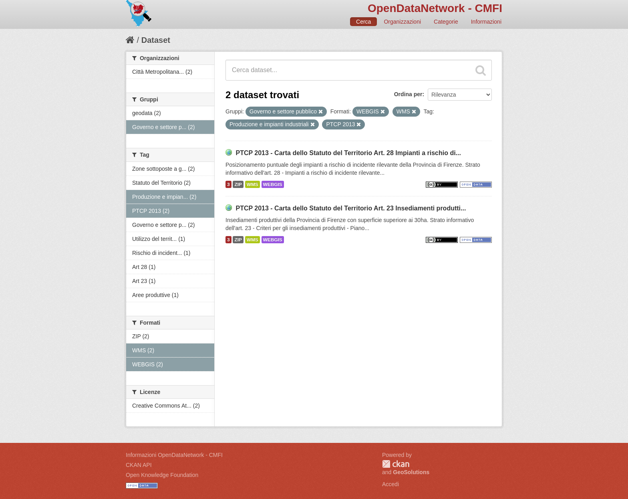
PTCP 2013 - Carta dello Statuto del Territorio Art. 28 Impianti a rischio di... (348, 152)
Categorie (446, 21)
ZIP (238, 184)
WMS (252, 184)
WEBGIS (272, 184)
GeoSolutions (411, 472)
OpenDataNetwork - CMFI (435, 8)
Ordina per (408, 94)
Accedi (390, 484)
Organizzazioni (402, 21)
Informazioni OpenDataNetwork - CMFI (174, 455)
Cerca (363, 21)
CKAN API (139, 465)
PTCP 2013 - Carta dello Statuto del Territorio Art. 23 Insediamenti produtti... (350, 208)
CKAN (395, 464)
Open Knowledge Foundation (162, 475)
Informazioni (486, 21)
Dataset (155, 40)
